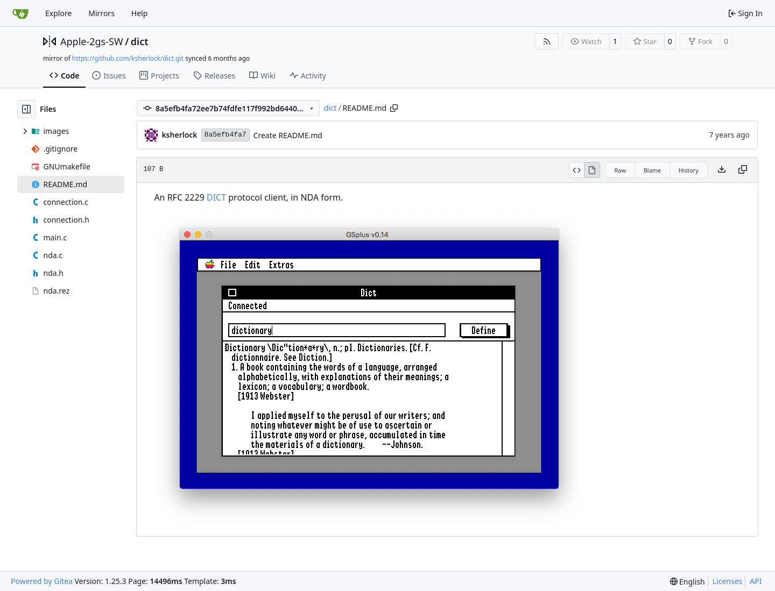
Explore (58, 13)
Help (139, 13)
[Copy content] (742, 170)
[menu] (687, 581)
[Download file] (721, 170)
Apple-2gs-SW (91, 41)
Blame (652, 170)
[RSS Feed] (546, 41)
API (756, 581)
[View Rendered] (592, 170)
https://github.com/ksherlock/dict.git (128, 58)
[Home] (20, 13)
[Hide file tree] (26, 109)
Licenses (728, 581)
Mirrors (101, 13)
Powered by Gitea (42, 581)
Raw (620, 170)
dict (140, 41)
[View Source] (576, 170)
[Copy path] (394, 108)
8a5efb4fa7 (225, 135)
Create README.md (287, 135)
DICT (216, 197)
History (689, 170)
